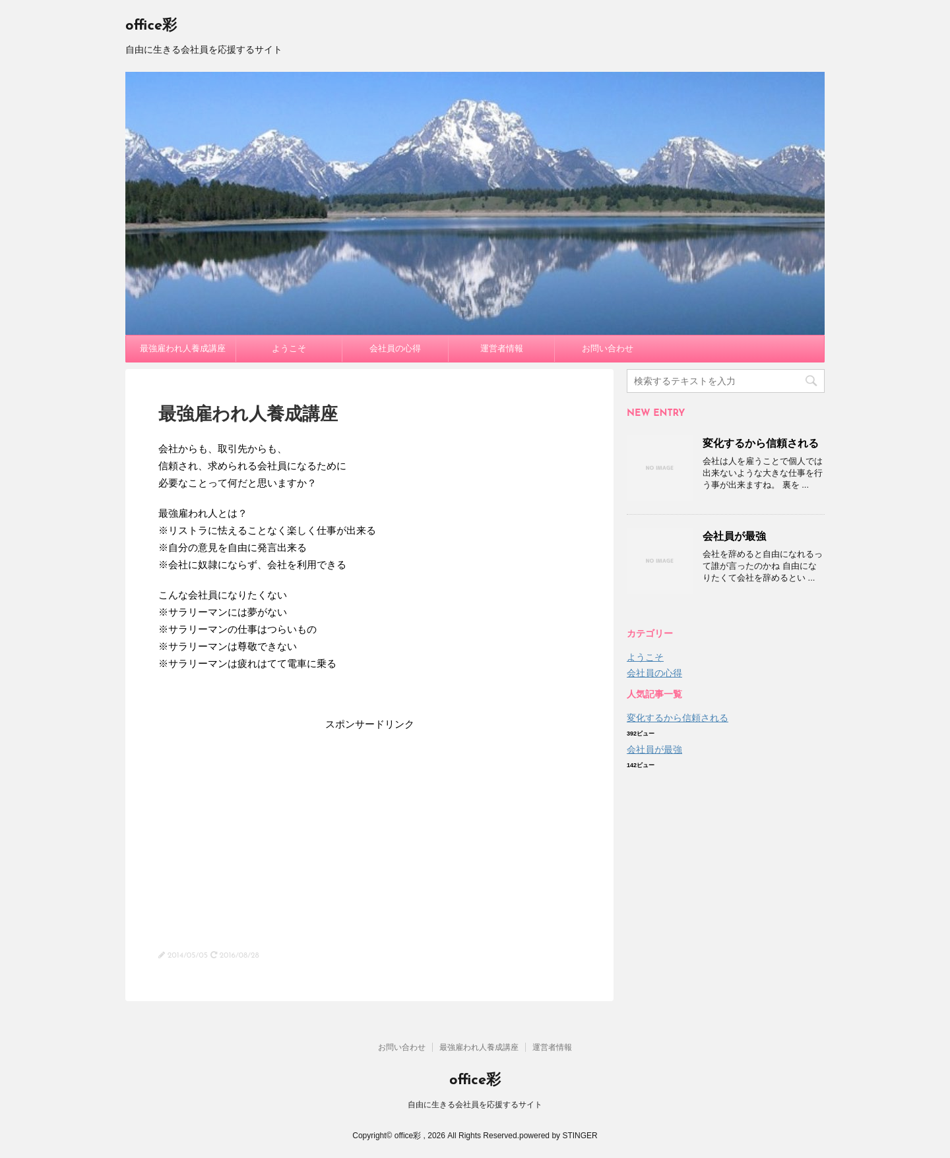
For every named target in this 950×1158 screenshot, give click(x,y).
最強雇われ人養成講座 (183, 348)
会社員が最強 (734, 536)
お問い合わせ (607, 348)
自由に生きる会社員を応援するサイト (475, 1104)
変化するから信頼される (761, 443)
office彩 (151, 26)
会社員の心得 (395, 348)
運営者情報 (501, 348)
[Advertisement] (369, 825)
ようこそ (289, 348)
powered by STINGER (558, 1135)
